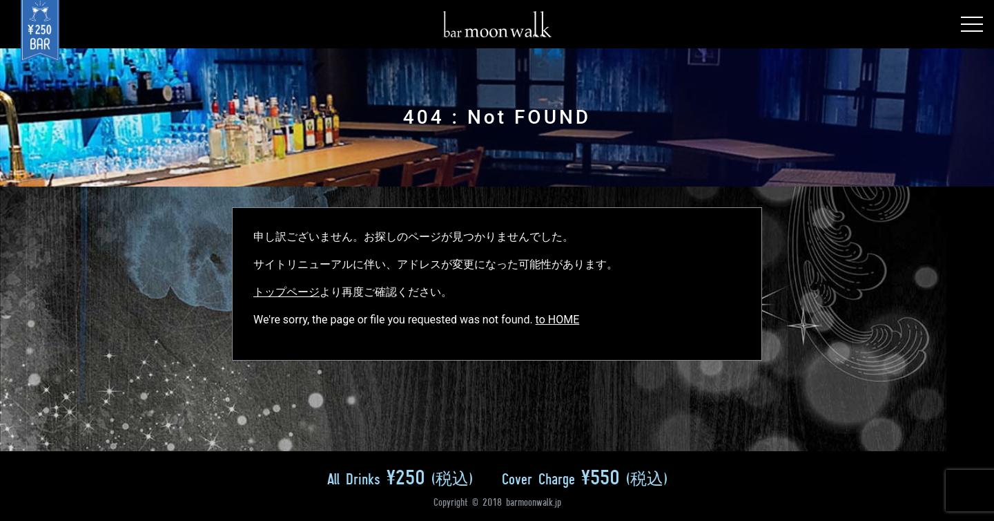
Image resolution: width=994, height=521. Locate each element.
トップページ (286, 292)
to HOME (558, 319)
